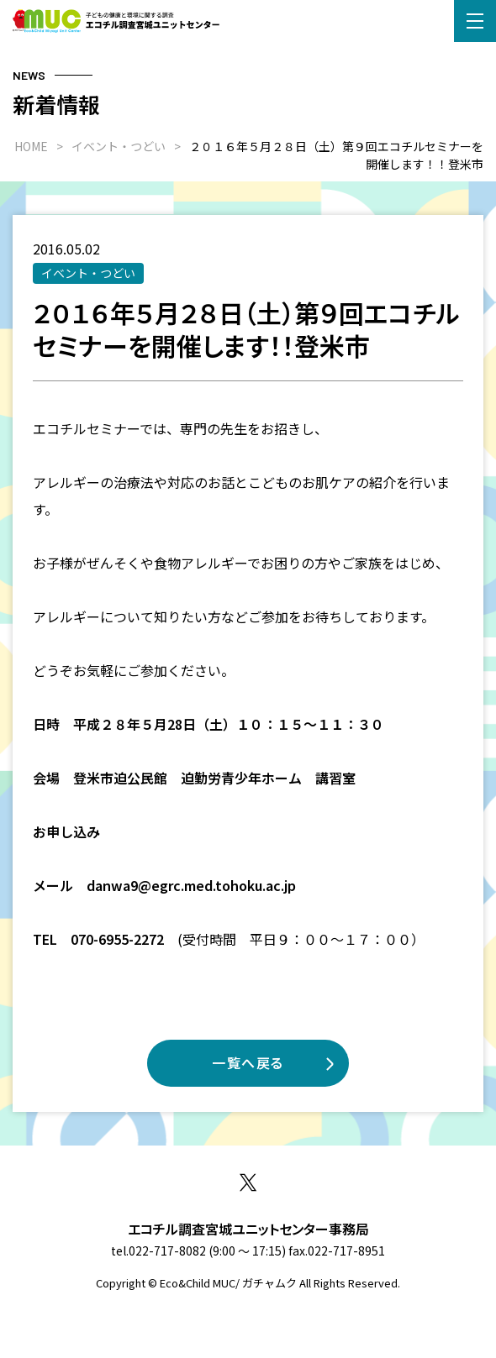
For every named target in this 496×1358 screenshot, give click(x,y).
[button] (475, 21)
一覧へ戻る (248, 1062)
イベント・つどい (88, 273)
